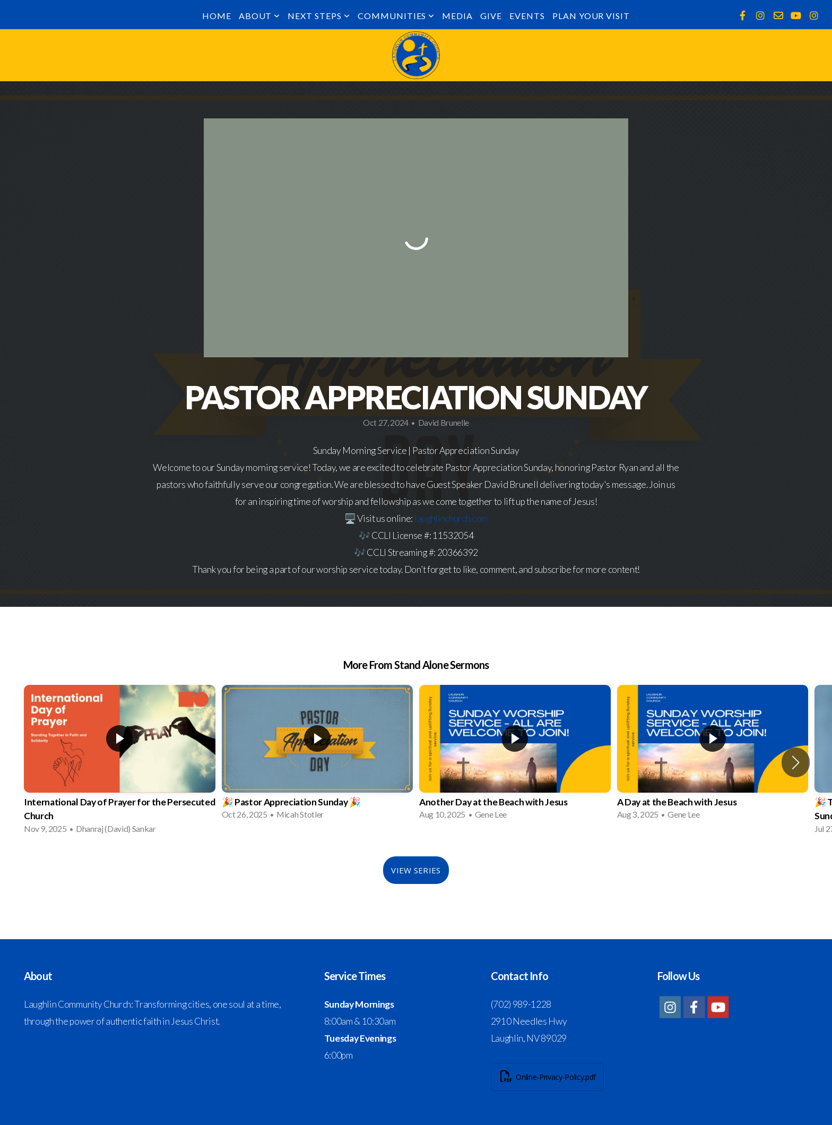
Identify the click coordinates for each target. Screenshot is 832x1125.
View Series (415, 870)
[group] (119, 762)
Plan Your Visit (591, 16)
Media (457, 16)
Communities (396, 16)
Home (216, 16)
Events (527, 16)
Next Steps (319, 16)
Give (491, 16)
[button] (795, 762)
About (260, 16)
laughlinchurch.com (451, 518)
